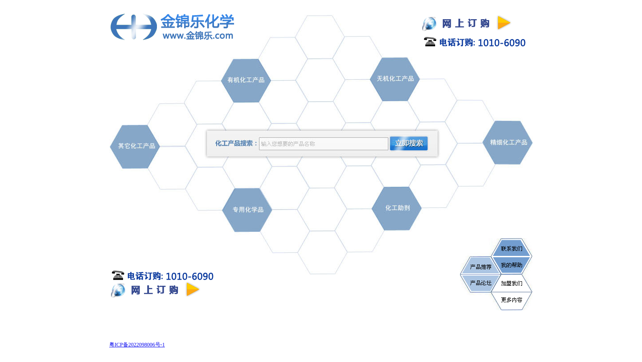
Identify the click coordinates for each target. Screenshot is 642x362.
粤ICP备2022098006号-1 (137, 344)
